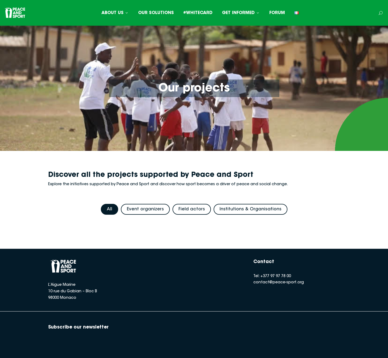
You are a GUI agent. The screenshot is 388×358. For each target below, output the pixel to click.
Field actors (191, 209)
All (109, 209)
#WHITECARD (198, 13)
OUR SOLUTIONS (156, 13)
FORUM (277, 13)
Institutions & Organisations (250, 209)
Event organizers (145, 209)
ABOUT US (115, 13)
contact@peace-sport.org (278, 282)
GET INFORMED (241, 13)
